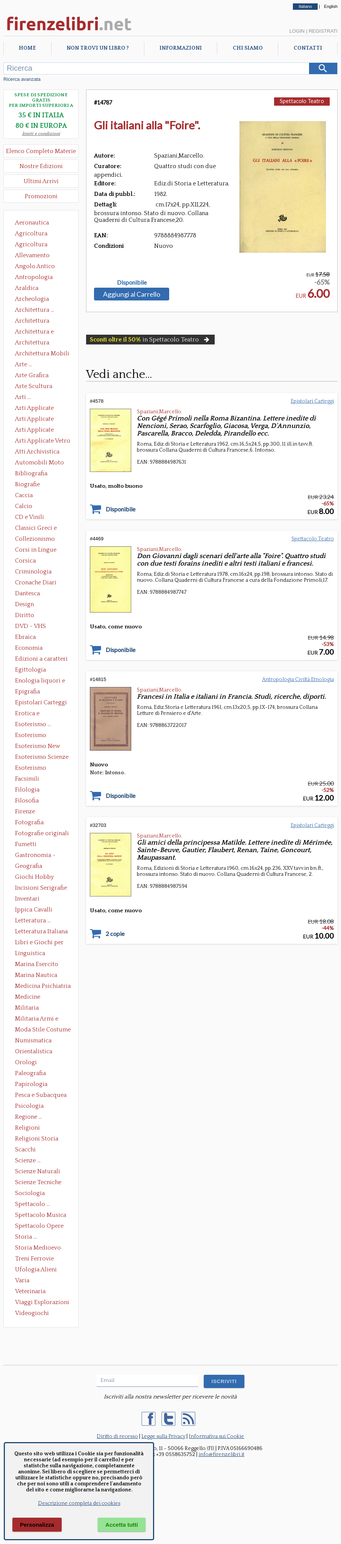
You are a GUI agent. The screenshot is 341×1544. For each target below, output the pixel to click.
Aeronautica (32, 222)
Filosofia (27, 800)
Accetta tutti (121, 1524)
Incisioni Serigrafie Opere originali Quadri (41, 888)
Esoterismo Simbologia (31, 768)
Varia (22, 1280)
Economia (28, 648)
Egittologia (30, 669)
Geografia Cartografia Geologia (30, 867)
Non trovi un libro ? (98, 48)
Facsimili (27, 778)
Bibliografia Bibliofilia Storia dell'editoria (38, 474)
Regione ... (28, 1116)
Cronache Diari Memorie (35, 583)
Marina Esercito (36, 964)
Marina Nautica (36, 975)
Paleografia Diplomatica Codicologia (32, 1074)
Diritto (24, 615)
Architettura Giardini (32, 343)
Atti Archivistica (37, 451)
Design (24, 604)
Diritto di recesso (117, 1436)
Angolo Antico (35, 266)
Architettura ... (34, 309)
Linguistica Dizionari (30, 954)
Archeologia (32, 299)
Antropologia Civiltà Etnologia (38, 278)
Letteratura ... (33, 920)
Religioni (27, 1127)
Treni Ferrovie (34, 1258)
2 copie (115, 934)
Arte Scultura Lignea (33, 387)
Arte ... (23, 364)
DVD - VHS (30, 626)
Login (297, 31)
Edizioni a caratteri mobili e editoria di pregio (42, 659)
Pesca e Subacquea (41, 1095)
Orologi (26, 1062)
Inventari (27, 898)
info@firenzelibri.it (221, 1454)
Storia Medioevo (38, 1247)
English (331, 6)
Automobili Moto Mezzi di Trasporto (41, 463)
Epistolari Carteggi (41, 702)
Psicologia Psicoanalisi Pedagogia (31, 1107)
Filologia (27, 789)
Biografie (27, 484)
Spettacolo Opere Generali (39, 1226)
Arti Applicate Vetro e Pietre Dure (42, 441)
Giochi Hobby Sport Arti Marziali (41, 878)
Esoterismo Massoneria (30, 736)
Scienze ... (28, 1160)
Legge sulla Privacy (163, 1436)
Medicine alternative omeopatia (30, 997)
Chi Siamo (248, 48)
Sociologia (30, 1193)
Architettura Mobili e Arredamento (42, 354)
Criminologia (33, 571)
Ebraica (25, 637)
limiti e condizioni (41, 133)
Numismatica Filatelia (33, 1041)
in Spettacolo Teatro (150, 339)
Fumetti (25, 844)
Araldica (26, 288)
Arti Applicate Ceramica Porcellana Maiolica (42, 409)
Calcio (23, 506)
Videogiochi (32, 1313)
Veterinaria (30, 1291)
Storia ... (26, 1236)
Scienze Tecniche (38, 1182)
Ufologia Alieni (36, 1269)
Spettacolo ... (32, 1204)
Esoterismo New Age (37, 747)
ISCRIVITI (223, 1381)
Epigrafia (27, 691)
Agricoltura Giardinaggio (33, 245)
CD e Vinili (29, 517)
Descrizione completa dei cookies (79, 1503)
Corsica (25, 560)
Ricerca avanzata (22, 79)
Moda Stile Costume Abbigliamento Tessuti (43, 1030)
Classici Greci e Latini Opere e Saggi (42, 529)
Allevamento (32, 255)
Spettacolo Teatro (302, 101)
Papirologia (31, 1084)
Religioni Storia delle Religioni (36, 1139)
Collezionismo (35, 538)
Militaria (27, 1007)
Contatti (308, 48)
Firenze (25, 811)
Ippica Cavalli (33, 909)
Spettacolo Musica (40, 1215)
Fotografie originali (42, 833)
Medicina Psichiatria (43, 986)
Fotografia (29, 822)
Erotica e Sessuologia (31, 714)
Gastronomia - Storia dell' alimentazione (35, 856)
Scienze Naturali (37, 1171)
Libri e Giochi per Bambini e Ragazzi (40, 943)
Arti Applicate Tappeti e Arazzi (37, 430)
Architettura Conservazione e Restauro (37, 321)
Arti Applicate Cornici (34, 420)
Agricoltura (31, 233)
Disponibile (132, 282)
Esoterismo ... (33, 724)
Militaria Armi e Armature (36, 1019)
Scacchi (25, 1149)
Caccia (24, 495)
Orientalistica (33, 1051)
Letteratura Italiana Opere (41, 932)
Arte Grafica (31, 375)
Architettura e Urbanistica (34, 332)
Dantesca (27, 593)
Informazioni (180, 48)
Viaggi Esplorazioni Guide (42, 1303)
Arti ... (23, 397)
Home (27, 48)
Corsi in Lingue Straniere (35, 550)
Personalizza (37, 1524)
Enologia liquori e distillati (40, 681)
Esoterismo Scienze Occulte (41, 758)
